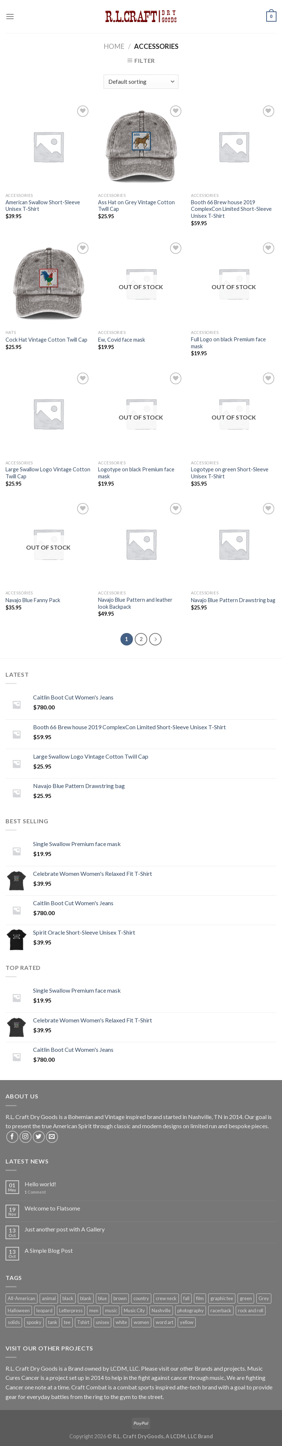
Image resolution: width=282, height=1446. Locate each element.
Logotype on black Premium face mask (136, 472)
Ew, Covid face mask (121, 340)
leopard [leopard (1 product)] (44, 1310)
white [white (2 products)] (121, 1322)
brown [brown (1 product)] (120, 1298)
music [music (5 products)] (111, 1310)
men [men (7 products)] (93, 1310)
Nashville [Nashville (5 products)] (161, 1310)
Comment (35, 1192)
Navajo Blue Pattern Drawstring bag (233, 600)
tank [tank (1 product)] (52, 1322)
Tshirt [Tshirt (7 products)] (83, 1322)
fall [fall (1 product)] (186, 1298)
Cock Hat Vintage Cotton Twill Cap (46, 340)
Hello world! (40, 1183)
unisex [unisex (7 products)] (102, 1322)
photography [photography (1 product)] (190, 1310)
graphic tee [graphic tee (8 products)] (221, 1298)
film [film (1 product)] (200, 1298)
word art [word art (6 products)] (164, 1322)
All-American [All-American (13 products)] (21, 1298)
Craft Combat (89, 1387)
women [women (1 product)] (141, 1322)
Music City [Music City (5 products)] (134, 1310)
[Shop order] (141, 82)
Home (114, 46)
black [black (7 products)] (67, 1298)
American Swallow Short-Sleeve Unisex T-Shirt (43, 205)
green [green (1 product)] (246, 1298)
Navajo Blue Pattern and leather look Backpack (135, 603)
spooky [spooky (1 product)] (33, 1322)
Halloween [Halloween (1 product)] (19, 1310)
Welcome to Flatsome (52, 1208)
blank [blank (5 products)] (85, 1298)
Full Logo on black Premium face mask (228, 342)
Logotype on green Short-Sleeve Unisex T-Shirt (229, 472)
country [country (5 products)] (141, 1298)
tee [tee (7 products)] (67, 1322)
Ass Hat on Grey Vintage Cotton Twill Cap (136, 205)
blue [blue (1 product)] (102, 1298)
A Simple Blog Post (49, 1250)
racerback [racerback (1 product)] (220, 1310)
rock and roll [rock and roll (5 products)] (250, 1310)
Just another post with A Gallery (65, 1229)
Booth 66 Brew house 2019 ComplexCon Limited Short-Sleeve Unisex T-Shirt (231, 209)
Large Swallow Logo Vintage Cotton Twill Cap (48, 472)
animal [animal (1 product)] (49, 1298)
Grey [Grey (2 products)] (263, 1298)
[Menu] (10, 16)
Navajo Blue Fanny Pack (33, 600)
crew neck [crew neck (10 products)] (166, 1298)
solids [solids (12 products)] (14, 1322)
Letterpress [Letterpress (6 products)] (71, 1310)
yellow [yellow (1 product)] (187, 1322)
